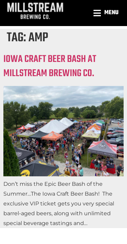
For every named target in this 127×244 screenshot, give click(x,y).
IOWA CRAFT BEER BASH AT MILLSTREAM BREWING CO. (49, 66)
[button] (106, 13)
